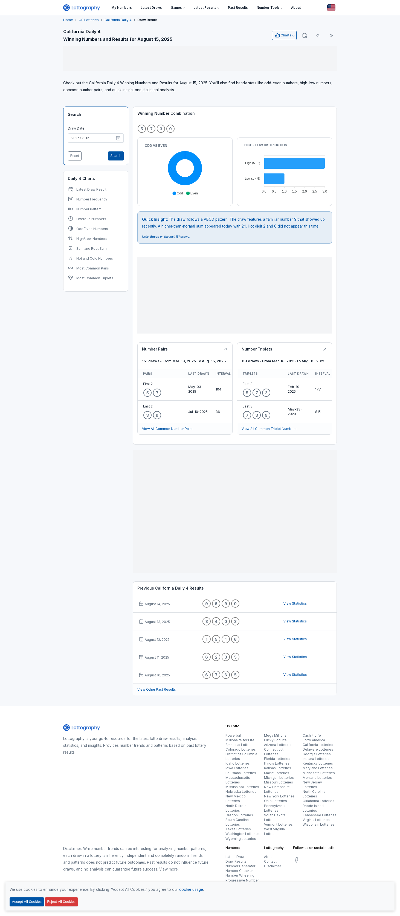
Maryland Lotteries (318, 768)
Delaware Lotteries (318, 749)
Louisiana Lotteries (240, 773)
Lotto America (314, 740)
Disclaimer (272, 866)
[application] (185, 169)
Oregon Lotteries (239, 815)
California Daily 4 (118, 20)
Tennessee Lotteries (320, 815)
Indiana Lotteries (316, 759)
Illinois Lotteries (276, 763)
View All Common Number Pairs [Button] (167, 429)
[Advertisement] (200, 58)
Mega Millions (275, 735)
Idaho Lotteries (237, 763)
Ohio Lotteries (275, 801)
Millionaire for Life (239, 740)
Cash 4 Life (312, 735)
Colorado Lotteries (240, 749)
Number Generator (240, 866)
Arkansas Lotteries (240, 745)
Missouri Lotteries (278, 782)
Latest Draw (235, 857)
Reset (74, 156)
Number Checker (239, 871)
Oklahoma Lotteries (318, 801)
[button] (177, 7)
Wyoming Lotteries (240, 839)
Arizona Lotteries (277, 745)
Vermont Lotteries (278, 824)
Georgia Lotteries (317, 754)
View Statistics (295, 603)
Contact (270, 861)
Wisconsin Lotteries (319, 824)
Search (74, 114)
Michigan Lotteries (279, 778)
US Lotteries (89, 20)
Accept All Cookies (27, 902)
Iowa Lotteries (236, 768)
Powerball (233, 735)
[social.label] (296, 861)
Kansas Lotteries (277, 768)
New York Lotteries (279, 796)
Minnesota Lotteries (319, 773)
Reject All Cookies (61, 902)
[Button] (331, 7)
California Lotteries (318, 745)
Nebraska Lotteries (240, 791)
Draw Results (236, 861)
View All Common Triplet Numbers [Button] (269, 429)
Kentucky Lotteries (318, 763)
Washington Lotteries (242, 834)
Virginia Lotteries (316, 820)
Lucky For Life (275, 740)
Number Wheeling (239, 875)
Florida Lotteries (277, 759)
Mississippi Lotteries (242, 787)
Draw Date (76, 128)
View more (168, 869)
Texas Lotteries (238, 829)
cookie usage (191, 889)
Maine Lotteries (276, 773)
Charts (283, 35)
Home (68, 20)
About (269, 857)
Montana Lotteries (317, 778)
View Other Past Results (156, 689)
